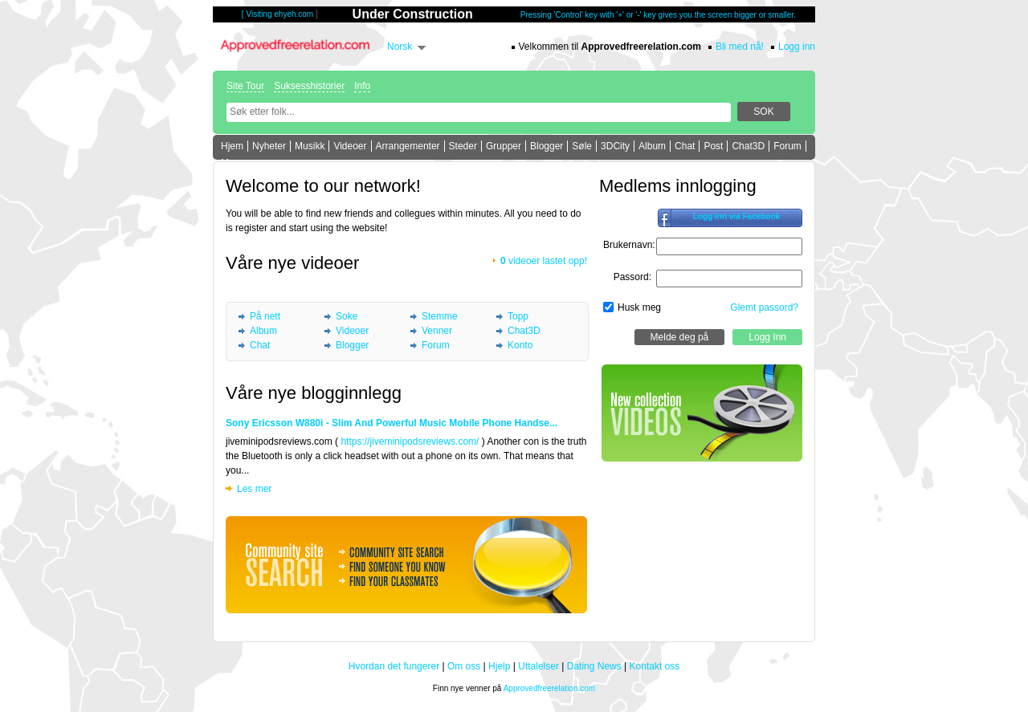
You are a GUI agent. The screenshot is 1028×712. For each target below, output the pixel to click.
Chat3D (748, 146)
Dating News (594, 666)
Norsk (399, 46)
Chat (685, 146)
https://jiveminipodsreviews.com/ (410, 441)
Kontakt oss (655, 666)
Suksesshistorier (309, 86)
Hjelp (499, 666)
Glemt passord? (764, 307)
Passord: (632, 277)
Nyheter (269, 146)
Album (652, 146)
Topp (518, 316)
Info (362, 86)
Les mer (254, 488)
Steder (463, 146)
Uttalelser (538, 666)
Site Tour (245, 86)
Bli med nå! (740, 46)
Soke (346, 316)
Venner (437, 330)
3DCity (615, 146)
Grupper (503, 146)
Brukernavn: (629, 244)
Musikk (309, 146)
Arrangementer (408, 146)
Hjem (232, 146)
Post (713, 146)
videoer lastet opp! (543, 260)
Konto (520, 345)
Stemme (440, 316)
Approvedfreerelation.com (550, 688)
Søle (582, 146)
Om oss (463, 666)
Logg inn (796, 46)
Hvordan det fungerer (394, 666)
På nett (265, 316)
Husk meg (639, 307)
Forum (787, 146)
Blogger (546, 146)
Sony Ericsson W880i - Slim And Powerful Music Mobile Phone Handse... (391, 423)
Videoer (349, 146)
